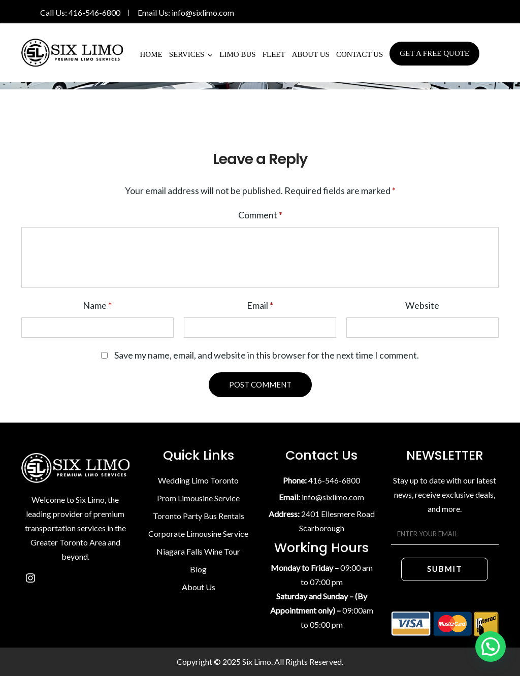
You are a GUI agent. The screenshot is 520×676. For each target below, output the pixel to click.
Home (151, 54)
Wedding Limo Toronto (198, 480)
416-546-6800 (94, 12)
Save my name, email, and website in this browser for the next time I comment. (266, 355)
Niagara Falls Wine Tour (198, 551)
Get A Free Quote (434, 53)
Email (260, 305)
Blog (198, 569)
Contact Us (359, 54)
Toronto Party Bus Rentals (198, 516)
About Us (311, 54)
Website (422, 305)
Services (187, 54)
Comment (260, 214)
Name (97, 305)
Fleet (274, 54)
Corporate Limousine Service (198, 533)
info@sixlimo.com (203, 12)
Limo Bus (237, 54)
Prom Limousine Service (198, 498)
